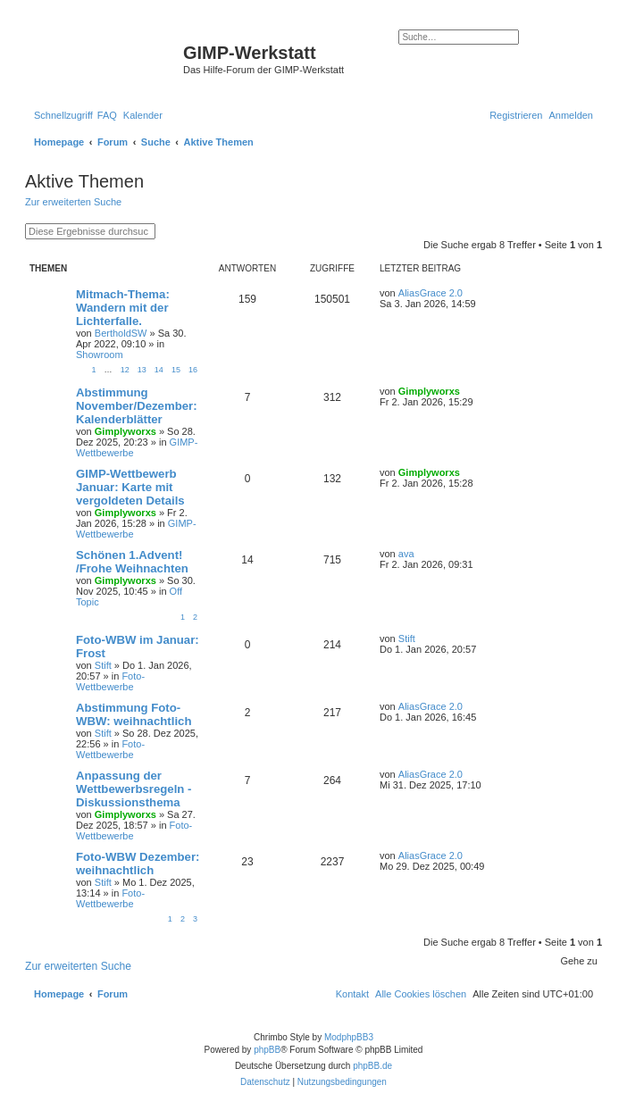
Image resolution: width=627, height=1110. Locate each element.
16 (192, 369)
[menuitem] (107, 115)
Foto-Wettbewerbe (110, 681)
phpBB (267, 1050)
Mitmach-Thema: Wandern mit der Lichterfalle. (123, 308)
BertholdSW (121, 333)
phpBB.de (372, 1066)
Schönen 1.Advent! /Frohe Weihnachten (132, 561)
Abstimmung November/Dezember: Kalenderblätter (136, 406)
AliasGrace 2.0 (430, 293)
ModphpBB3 (348, 1037)
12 (125, 369)
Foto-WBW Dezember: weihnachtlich (137, 863)
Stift (103, 665)
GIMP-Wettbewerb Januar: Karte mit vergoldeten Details (130, 487)
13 (142, 369)
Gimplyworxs (125, 431)
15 (175, 369)
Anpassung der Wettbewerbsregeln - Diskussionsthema (133, 789)
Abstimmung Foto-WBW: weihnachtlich (133, 714)
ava (406, 553)
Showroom (99, 354)
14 (159, 369)
